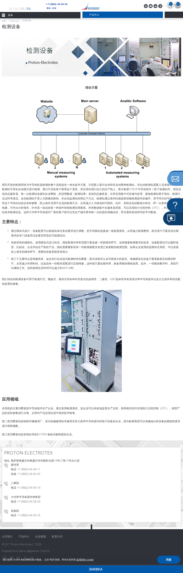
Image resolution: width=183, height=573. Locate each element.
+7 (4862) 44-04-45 (28, 474)
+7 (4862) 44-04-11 (28, 469)
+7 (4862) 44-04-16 (28, 487)
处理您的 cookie (85, 559)
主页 (4, 20)
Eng (16, 8)
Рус (10, 8)
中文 (28, 8)
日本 (22, 8)
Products (14, 20)
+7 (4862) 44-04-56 (56, 4)
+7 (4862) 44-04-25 (28, 515)
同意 (168, 559)
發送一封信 (51, 8)
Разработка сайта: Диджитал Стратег (26, 551)
